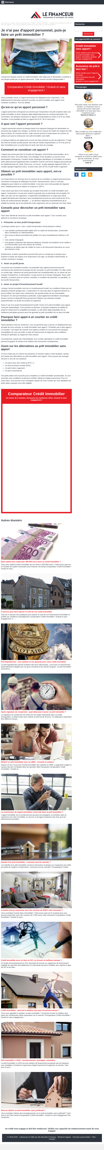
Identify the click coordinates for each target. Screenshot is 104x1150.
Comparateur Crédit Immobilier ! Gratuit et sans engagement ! (36, 88)
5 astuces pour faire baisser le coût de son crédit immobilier (26, 618)
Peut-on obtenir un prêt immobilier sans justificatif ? (23, 1116)
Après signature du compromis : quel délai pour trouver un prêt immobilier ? (33, 718)
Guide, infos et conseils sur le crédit (23, 23)
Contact (52, 1145)
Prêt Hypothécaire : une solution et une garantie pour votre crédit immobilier (33, 668)
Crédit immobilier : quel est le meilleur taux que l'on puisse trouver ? (30, 1016)
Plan (94, 1143)
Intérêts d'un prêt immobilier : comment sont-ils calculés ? (26, 868)
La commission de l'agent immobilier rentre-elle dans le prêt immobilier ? (32, 818)
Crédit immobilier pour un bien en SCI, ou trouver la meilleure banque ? (31, 966)
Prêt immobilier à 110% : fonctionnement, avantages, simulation (28, 1066)
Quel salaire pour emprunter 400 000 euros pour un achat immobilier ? (31, 568)
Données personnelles (81, 1143)
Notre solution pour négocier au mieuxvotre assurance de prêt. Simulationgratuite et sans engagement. (87, 77)
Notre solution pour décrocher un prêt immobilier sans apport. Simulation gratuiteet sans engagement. (87, 56)
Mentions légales (64, 1143)
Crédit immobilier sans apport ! (86, 47)
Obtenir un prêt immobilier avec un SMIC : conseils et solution (27, 768)
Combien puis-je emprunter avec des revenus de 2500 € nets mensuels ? (32, 916)
